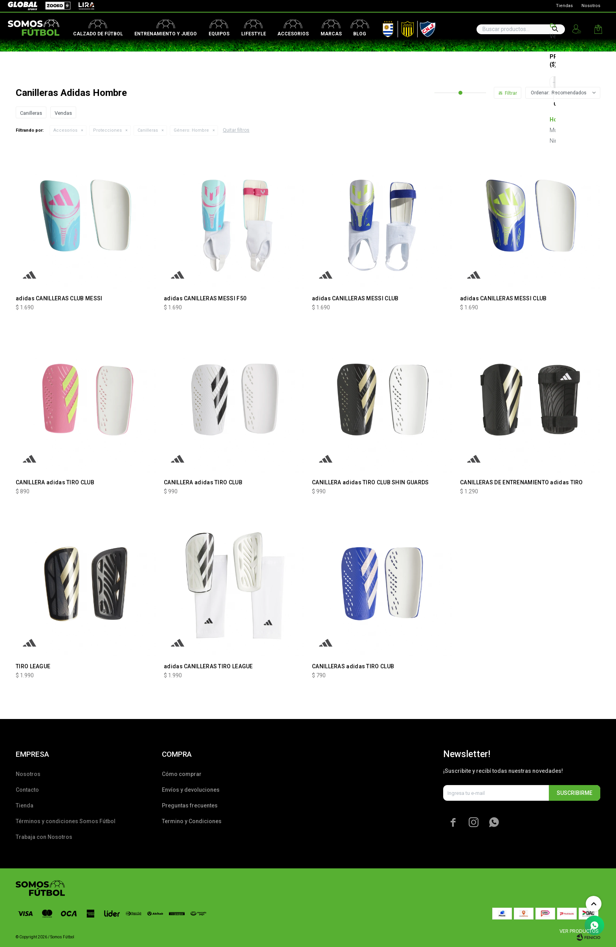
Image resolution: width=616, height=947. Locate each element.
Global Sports (22, 6)
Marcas (331, 34)
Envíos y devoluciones (191, 790)
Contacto (27, 790)
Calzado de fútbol (98, 34)
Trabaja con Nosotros (44, 837)
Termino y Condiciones (192, 821)
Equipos (219, 34)
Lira (82, 6)
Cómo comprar (182, 774)
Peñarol (405, 27)
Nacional (426, 27)
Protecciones (107, 130)
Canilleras (148, 130)
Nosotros (590, 5)
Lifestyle (253, 34)
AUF (382, 27)
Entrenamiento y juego (165, 34)
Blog (359, 34)
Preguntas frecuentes (190, 805)
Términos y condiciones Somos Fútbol (66, 821)
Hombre (191, 130)
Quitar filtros (236, 130)
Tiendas (564, 5)
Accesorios (293, 34)
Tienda (24, 805)
